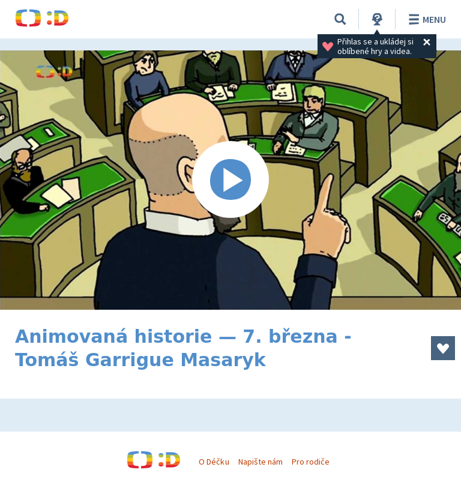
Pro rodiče (311, 461)
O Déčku (214, 461)
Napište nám (260, 461)
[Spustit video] (230, 180)
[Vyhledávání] (340, 19)
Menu (425, 19)
